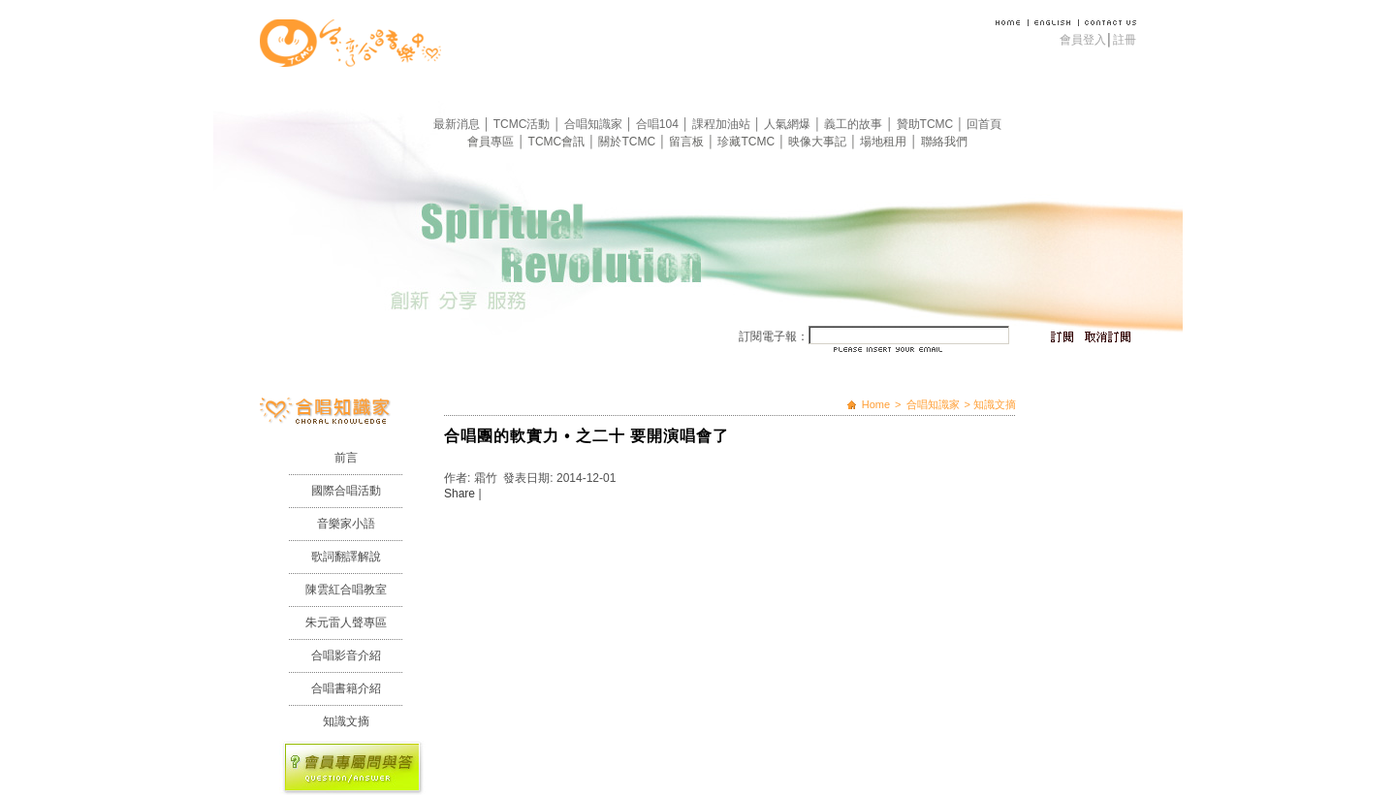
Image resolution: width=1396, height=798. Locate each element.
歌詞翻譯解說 (346, 556)
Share (459, 493)
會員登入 (1083, 40)
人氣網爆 (788, 124)
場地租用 (884, 141)
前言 (346, 457)
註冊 (1124, 40)
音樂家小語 (346, 523)
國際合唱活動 (346, 490)
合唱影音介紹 (346, 655)
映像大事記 (818, 141)
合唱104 (659, 124)
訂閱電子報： (774, 336)
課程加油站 (722, 124)
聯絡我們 (944, 141)
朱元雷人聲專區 (346, 622)
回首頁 (984, 124)
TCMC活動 (523, 124)
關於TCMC (628, 141)
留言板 (688, 141)
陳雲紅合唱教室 (346, 589)
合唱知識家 (594, 124)
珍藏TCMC (747, 141)
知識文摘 (346, 721)
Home (876, 404)
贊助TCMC (927, 124)
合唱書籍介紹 (346, 688)
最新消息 (458, 124)
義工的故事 (854, 124)
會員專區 (492, 141)
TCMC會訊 (558, 141)
